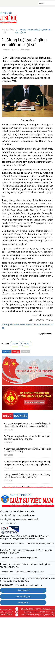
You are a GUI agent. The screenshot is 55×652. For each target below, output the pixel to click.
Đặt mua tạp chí (23, 590)
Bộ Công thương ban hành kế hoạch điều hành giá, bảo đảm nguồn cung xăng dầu (27, 437)
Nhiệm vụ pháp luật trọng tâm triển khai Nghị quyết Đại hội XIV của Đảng (27, 450)
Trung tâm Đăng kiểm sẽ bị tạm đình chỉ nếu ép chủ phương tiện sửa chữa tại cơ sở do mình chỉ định (27, 425)
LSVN (26, 343)
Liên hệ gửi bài (23, 602)
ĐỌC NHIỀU (20, 416)
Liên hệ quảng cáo (23, 596)
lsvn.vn (15, 343)
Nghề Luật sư (9, 30)
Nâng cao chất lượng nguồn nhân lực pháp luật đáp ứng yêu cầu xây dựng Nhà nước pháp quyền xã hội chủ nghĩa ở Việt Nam (27, 463)
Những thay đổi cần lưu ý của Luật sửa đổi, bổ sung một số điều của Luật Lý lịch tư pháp (27, 475)
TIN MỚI (7, 416)
